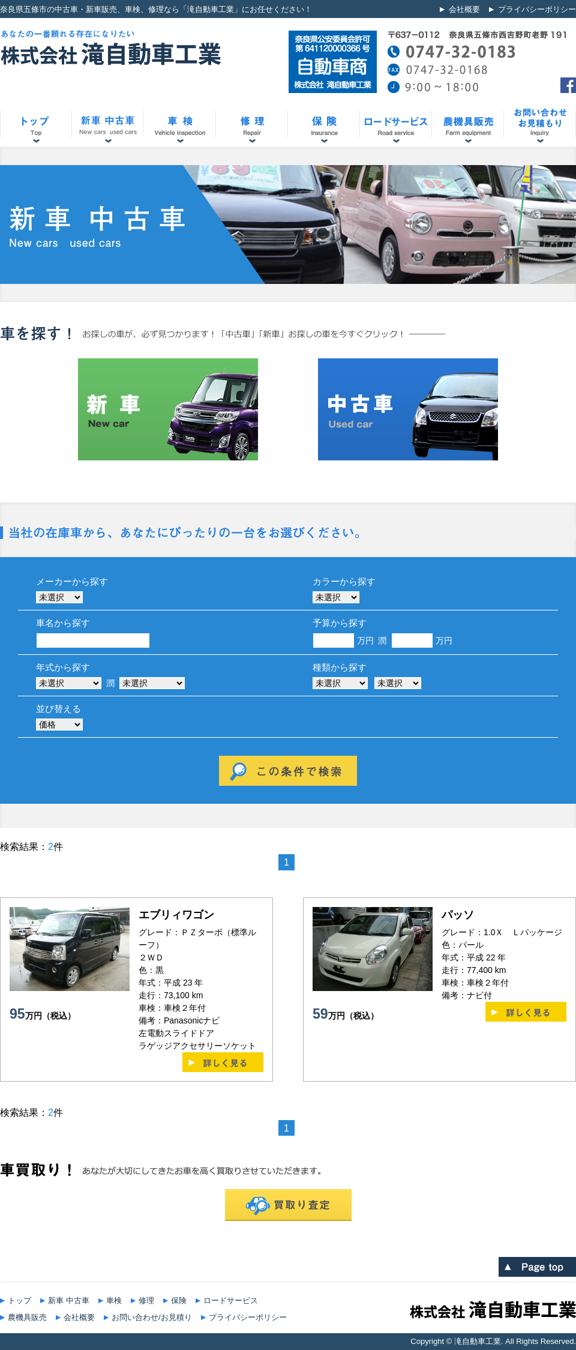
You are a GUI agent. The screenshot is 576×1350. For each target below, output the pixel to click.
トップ (19, 1300)
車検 (114, 1300)
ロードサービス (230, 1300)
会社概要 (464, 9)
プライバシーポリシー (537, 9)
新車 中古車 (68, 1300)
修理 (146, 1300)
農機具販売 (27, 1317)
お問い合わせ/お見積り (152, 1317)
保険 (179, 1300)
